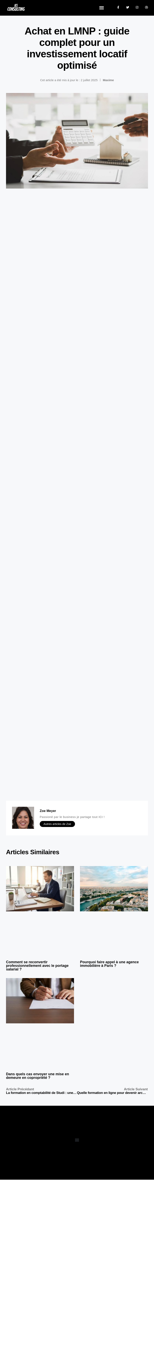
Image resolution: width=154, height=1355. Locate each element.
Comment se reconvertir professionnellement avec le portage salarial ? (37, 965)
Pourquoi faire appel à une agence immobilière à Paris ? (109, 964)
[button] (101, 8)
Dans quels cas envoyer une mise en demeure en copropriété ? (37, 1076)
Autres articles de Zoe (57, 824)
